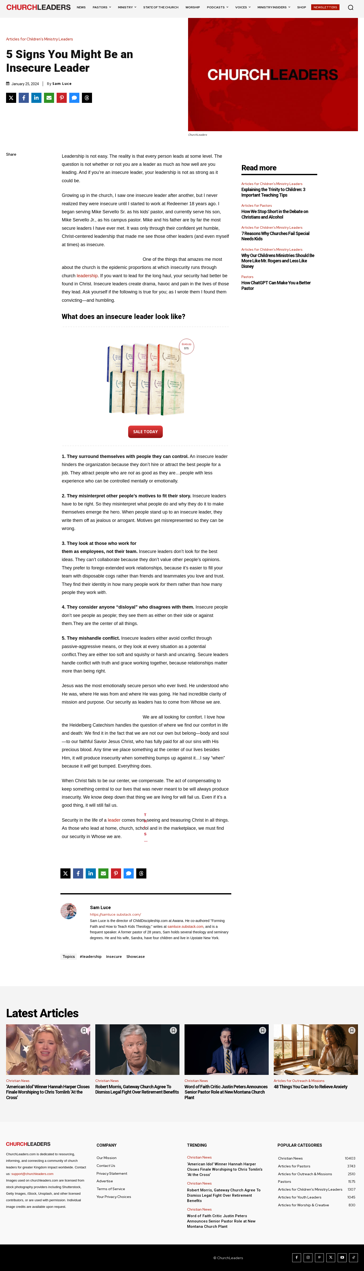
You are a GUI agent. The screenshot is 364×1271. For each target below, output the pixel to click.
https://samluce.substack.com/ (115, 914)
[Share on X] (11, 98)
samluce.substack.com (185, 927)
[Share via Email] (49, 98)
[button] (350, 7)
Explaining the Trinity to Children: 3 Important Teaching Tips (273, 192)
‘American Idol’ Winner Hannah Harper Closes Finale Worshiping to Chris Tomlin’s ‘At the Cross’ (47, 1092)
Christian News (17, 1081)
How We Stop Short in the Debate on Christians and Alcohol (274, 214)
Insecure (114, 956)
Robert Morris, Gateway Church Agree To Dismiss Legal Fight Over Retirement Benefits (137, 1089)
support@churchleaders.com (32, 1174)
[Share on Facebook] (24, 98)
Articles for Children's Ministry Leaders (41, 39)
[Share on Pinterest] (62, 98)
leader (114, 820)
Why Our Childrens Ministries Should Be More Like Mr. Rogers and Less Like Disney (277, 261)
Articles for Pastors (256, 205)
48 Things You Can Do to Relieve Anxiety (310, 1086)
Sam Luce (62, 83)
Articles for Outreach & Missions (299, 1081)
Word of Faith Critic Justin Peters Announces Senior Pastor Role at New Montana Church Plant (226, 1092)
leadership (87, 275)
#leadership (91, 956)
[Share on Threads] (87, 98)
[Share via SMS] (74, 98)
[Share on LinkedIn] (36, 98)
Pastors (247, 277)
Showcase (135, 956)
